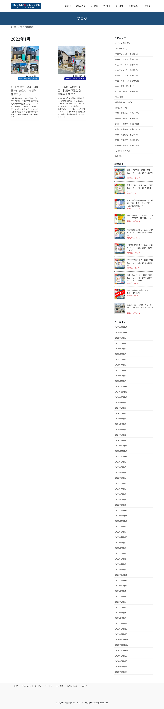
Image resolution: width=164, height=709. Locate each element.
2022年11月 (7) (121, 515)
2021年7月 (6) (120, 602)
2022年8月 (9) (120, 531)
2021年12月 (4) (121, 575)
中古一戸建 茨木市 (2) (124, 86)
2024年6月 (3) (120, 413)
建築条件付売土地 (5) (123, 102)
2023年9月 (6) (120, 461)
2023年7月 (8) (120, 472)
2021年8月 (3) (120, 596)
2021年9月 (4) (120, 591)
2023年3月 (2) (120, 494)
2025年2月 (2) (120, 375)
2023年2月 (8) (120, 499)
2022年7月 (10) (121, 537)
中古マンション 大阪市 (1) (126, 59)
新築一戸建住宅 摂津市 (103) (127, 129)
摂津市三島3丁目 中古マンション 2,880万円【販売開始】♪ (140, 216)
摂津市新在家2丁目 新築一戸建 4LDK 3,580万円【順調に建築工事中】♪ (140, 248)
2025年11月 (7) (121, 327)
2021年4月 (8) (120, 618)
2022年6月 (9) (120, 542)
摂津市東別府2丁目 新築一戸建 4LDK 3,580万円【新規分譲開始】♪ (140, 263)
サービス (38, 686)
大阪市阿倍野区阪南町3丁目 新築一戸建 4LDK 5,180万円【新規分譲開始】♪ (140, 203)
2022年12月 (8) (121, 510)
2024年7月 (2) (120, 408)
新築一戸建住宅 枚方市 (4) (126, 134)
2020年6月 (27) (121, 672)
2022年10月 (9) (121, 521)
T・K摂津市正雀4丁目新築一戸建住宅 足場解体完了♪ (25, 90)
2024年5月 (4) (120, 418)
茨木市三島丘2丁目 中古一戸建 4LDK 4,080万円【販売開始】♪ (141, 188)
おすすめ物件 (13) (122, 43)
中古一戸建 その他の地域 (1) (127, 80)
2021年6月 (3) (120, 607)
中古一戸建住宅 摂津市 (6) (126, 91)
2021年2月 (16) (121, 628)
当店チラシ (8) (121, 107)
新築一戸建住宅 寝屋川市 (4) (127, 124)
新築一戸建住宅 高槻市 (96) (127, 145)
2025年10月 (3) (121, 332)
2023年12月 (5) (121, 445)
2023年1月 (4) (120, 505)
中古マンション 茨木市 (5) (126, 70)
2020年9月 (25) (121, 655)
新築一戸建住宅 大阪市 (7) (126, 118)
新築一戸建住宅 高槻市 (75, 78)
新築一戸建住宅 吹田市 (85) (127, 113)
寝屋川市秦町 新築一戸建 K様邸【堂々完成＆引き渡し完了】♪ (140, 307)
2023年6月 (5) (120, 478)
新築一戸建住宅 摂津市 (28, 78)
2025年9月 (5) (120, 338)
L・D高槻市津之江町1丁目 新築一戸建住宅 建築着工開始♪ (71, 90)
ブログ (84, 686)
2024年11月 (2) (121, 391)
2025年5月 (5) (120, 359)
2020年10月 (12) (122, 650)
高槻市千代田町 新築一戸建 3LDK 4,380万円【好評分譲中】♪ (140, 173)
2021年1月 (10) (121, 634)
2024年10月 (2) (121, 397)
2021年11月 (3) (121, 580)
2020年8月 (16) (121, 661)
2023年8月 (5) (120, 467)
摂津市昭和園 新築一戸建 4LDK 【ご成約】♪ (138, 291)
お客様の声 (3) (121, 48)
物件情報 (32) (120, 156)
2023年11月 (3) (121, 451)
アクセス (48, 686)
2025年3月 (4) (120, 370)
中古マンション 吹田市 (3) (126, 54)
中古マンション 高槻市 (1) (126, 75)
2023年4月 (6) (120, 488)
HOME (15, 686)
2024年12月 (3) (121, 386)
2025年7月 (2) (120, 348)
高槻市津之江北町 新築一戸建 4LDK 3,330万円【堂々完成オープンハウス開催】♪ (140, 278)
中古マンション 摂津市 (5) (126, 64)
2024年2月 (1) (120, 435)
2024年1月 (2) (120, 440)
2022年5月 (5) (120, 548)
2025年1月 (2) (120, 381)
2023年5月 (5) (120, 483)
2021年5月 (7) (120, 612)
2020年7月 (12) (121, 666)
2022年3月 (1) (120, 558)
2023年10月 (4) (121, 456)
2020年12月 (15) (122, 639)
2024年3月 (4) (120, 429)
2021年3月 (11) (121, 623)
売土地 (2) (119, 97)
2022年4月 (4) (120, 553)
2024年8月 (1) (120, 402)
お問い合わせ (72, 686)
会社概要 (59, 686)
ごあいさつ (26, 686)
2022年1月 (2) (120, 569)
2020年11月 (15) (122, 645)
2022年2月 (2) (120, 564)
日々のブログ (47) (122, 150)
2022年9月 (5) (120, 526)
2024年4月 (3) (120, 424)
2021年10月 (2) (121, 585)
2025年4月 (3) (120, 364)
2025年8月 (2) (120, 343)
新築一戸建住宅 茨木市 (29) (127, 140)
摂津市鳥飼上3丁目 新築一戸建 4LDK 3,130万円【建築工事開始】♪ (141, 233)
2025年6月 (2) (120, 354)
